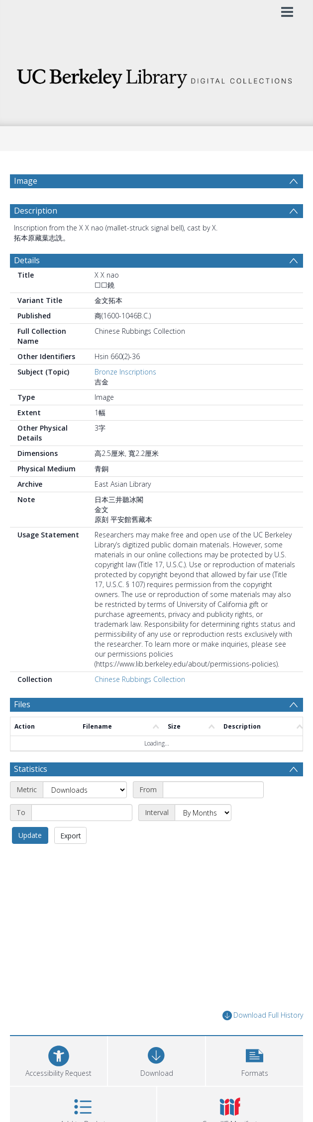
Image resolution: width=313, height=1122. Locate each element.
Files (22, 728)
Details (27, 284)
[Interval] (203, 836)
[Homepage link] (156, 75)
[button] (254, 1083)
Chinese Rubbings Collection (140, 703)
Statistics (30, 792)
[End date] (81, 836)
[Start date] (213, 813)
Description (35, 234)
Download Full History (262, 1039)
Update (30, 859)
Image (25, 180)
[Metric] (85, 813)
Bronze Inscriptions (125, 395)
